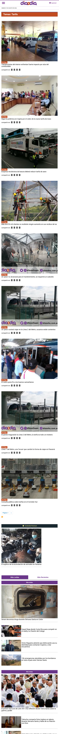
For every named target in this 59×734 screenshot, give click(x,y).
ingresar (53, 3)
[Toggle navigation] (3, 3)
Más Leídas (15, 577)
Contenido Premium (29, 526)
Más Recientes (42, 577)
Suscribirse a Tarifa (2, 517)
